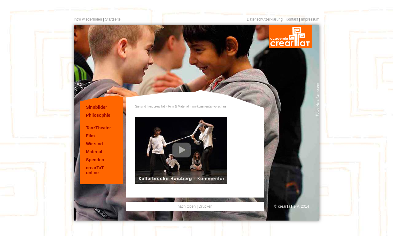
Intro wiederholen (88, 19)
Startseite (113, 19)
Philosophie (98, 115)
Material (94, 151)
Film (90, 135)
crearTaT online (95, 170)
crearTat (159, 106)
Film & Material (178, 106)
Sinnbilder (96, 107)
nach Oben (186, 206)
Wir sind (94, 143)
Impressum (310, 19)
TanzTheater (98, 127)
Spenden (95, 159)
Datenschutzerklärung (265, 19)
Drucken (205, 206)
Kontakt (292, 19)
